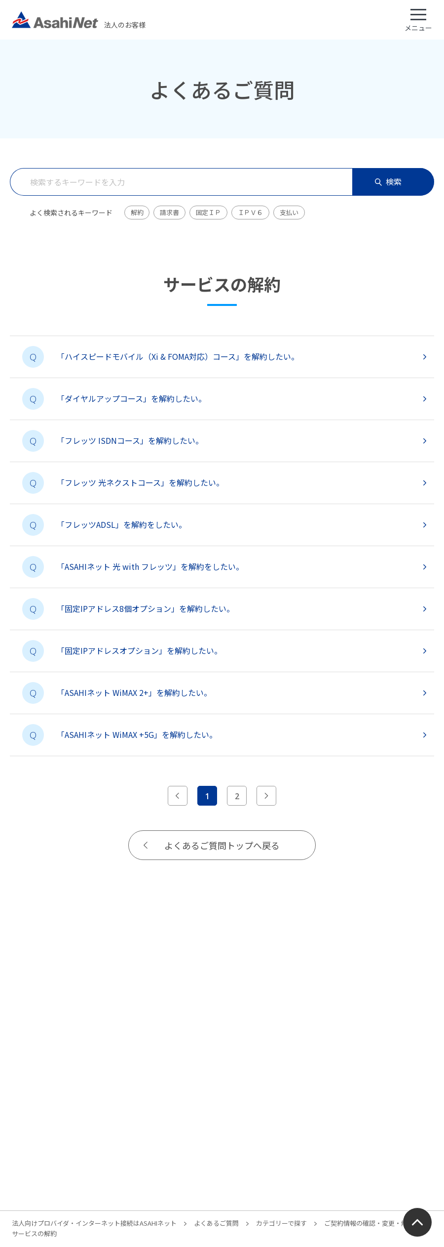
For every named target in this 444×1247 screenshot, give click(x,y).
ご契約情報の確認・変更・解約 (369, 1223)
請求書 (169, 212)
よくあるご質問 (216, 1223)
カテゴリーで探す (281, 1223)
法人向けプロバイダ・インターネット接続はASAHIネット (94, 1223)
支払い (289, 212)
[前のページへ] (177, 796)
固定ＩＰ (208, 212)
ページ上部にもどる (417, 1222)
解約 (137, 212)
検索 (388, 181)
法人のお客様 (79, 19)
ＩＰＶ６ (250, 212)
